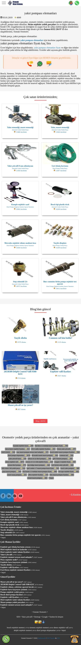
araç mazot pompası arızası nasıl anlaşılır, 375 (32, 452)
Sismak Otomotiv (40, 612)
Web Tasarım (51, 638)
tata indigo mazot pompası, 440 (39, 465)
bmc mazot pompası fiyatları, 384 (62, 475)
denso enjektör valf (63, 627)
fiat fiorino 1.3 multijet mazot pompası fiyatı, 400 (40, 471)
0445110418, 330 (8, 452)
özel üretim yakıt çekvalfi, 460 (62, 465)
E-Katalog (76, 494)
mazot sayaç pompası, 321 (16, 475)
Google (45, 617)
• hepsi (51, 478)
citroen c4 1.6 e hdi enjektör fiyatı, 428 (39, 462)
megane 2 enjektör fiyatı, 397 (65, 462)
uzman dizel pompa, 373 (17, 465)
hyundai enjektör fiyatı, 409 (23, 446)
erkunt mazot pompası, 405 (37, 478)
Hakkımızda (42, 638)
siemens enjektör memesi (41, 627)
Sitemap (37, 617)
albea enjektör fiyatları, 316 (38, 475)
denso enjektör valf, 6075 (15, 462)
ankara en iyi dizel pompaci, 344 (39, 459)
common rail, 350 (66, 455)
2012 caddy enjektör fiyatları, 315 (43, 449)
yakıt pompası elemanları (31, 40)
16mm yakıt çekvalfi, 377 (66, 449)
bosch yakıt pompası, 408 (70, 468)
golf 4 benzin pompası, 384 (62, 459)
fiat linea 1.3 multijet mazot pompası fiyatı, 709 (51, 446)
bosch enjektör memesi (18, 627)
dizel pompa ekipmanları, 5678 (19, 455)
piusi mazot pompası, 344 (11, 471)
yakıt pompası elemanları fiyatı (47, 47)
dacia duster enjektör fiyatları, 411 (17, 449)
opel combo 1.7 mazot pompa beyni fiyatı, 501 (43, 468)
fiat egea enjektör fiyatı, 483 (69, 471)
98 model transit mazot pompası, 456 (45, 455)
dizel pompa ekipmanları (48, 630)
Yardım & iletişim (56, 617)
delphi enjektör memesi (25, 630)
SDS (18, 617)
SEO (58, 638)
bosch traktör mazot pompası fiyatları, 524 (64, 452)
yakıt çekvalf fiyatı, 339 (17, 459)
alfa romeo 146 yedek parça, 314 (13, 468)
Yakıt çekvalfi (27, 617)
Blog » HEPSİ (40, 421)
